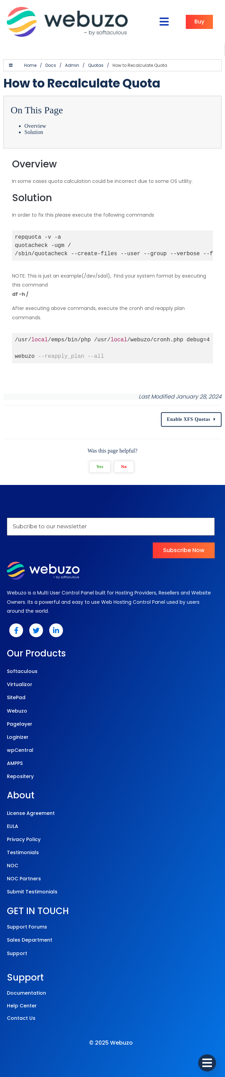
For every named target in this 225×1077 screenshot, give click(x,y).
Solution (33, 132)
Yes (99, 466)
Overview (35, 126)
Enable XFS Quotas (188, 419)
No (124, 466)
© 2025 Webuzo (111, 1043)
